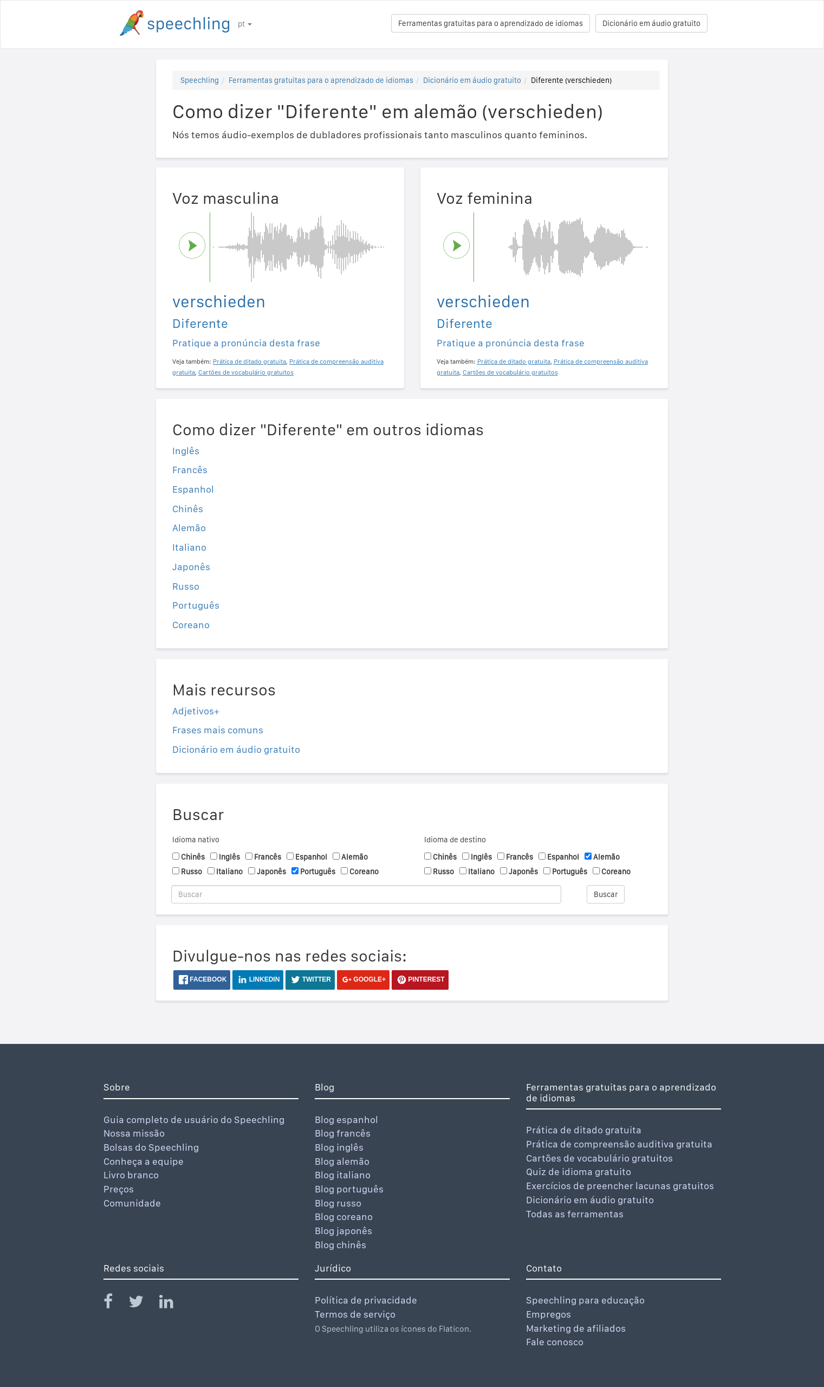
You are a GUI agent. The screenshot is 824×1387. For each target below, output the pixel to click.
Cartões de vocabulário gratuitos (599, 1158)
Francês (189, 469)
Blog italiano (343, 1174)
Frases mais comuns (217, 730)
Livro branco (131, 1174)
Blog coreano (344, 1216)
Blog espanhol (346, 1119)
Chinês (187, 508)
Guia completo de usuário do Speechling (193, 1119)
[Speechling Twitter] (142, 1303)
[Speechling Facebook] (114, 1303)
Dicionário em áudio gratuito (651, 23)
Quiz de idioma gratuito (578, 1171)
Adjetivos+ (195, 711)
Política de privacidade (366, 1300)
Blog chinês (340, 1244)
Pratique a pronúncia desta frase (246, 343)
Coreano (191, 624)
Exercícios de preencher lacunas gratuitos (620, 1185)
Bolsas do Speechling (151, 1147)
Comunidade (132, 1203)
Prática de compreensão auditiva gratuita (619, 1144)
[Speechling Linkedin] (173, 1303)
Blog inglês (339, 1147)
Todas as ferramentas (575, 1214)
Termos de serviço (355, 1314)
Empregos (548, 1314)
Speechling (199, 80)
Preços (118, 1189)
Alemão (189, 527)
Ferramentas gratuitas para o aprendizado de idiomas (490, 23)
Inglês (185, 450)
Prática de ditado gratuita (583, 1130)
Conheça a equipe (143, 1161)
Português (195, 605)
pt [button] (245, 24)
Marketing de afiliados (576, 1328)
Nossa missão (134, 1133)
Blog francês (343, 1133)
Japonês (191, 566)
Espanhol (193, 489)
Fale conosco (554, 1341)
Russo (185, 586)
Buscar (606, 894)
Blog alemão (342, 1161)
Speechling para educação (585, 1300)
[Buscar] (366, 894)
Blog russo (338, 1203)
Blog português (349, 1189)
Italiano (189, 547)
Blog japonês (343, 1230)
